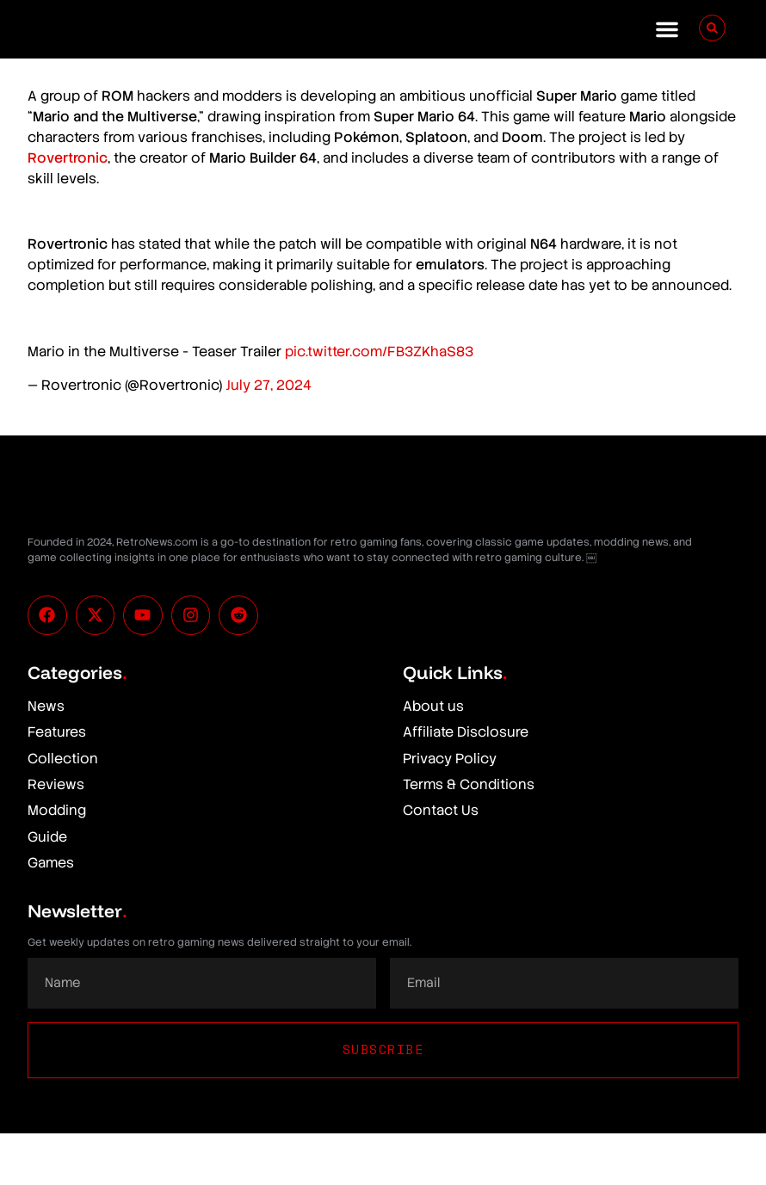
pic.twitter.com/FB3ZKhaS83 (379, 352)
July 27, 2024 (268, 385)
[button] (667, 29)
